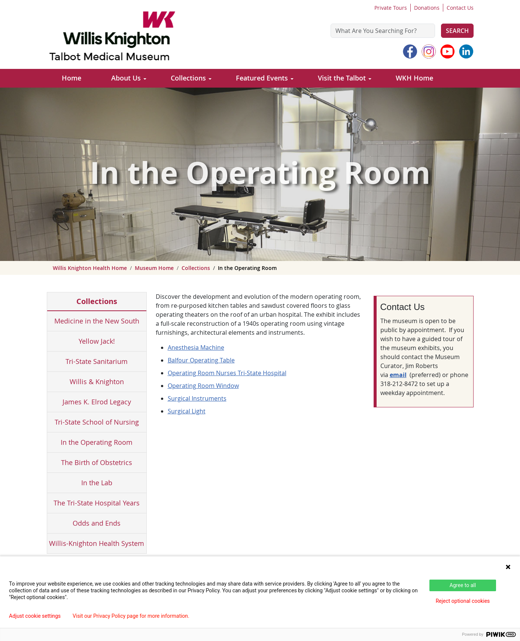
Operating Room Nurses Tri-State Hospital (227, 373)
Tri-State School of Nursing (97, 421)
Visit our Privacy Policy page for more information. (131, 616)
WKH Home (414, 78)
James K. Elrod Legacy (97, 401)
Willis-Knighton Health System (96, 543)
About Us (126, 78)
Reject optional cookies (463, 601)
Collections (188, 78)
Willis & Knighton (97, 381)
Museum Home (154, 267)
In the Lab (96, 482)
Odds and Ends (97, 523)
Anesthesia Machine (196, 347)
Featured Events (262, 78)
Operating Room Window (203, 386)
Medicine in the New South (96, 320)
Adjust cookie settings (35, 616)
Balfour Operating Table (201, 360)
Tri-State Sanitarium (97, 361)
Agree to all (463, 585)
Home (71, 78)
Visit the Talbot (342, 78)
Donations (427, 7)
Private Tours (390, 7)
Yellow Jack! (97, 341)
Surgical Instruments (197, 398)
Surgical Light (187, 411)
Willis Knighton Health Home (90, 267)
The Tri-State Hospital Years (97, 502)
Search (457, 31)
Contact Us (460, 7)
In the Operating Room (97, 442)
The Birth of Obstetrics (96, 462)
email (398, 375)
